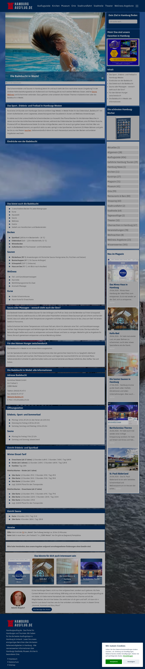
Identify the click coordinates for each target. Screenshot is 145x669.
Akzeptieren (114, 661)
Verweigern (131, 661)
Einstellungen (128, 656)
